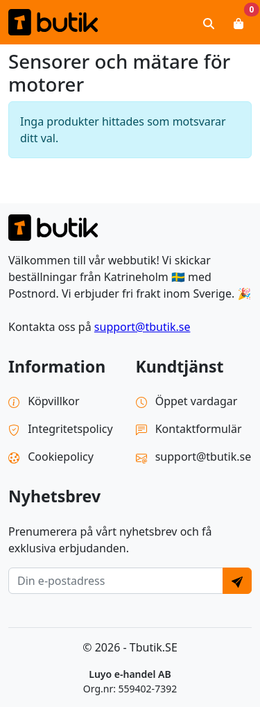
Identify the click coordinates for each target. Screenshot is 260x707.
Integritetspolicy (60, 428)
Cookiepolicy (51, 456)
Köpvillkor (44, 401)
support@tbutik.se (142, 326)
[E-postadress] (115, 581)
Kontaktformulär (189, 428)
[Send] (237, 581)
